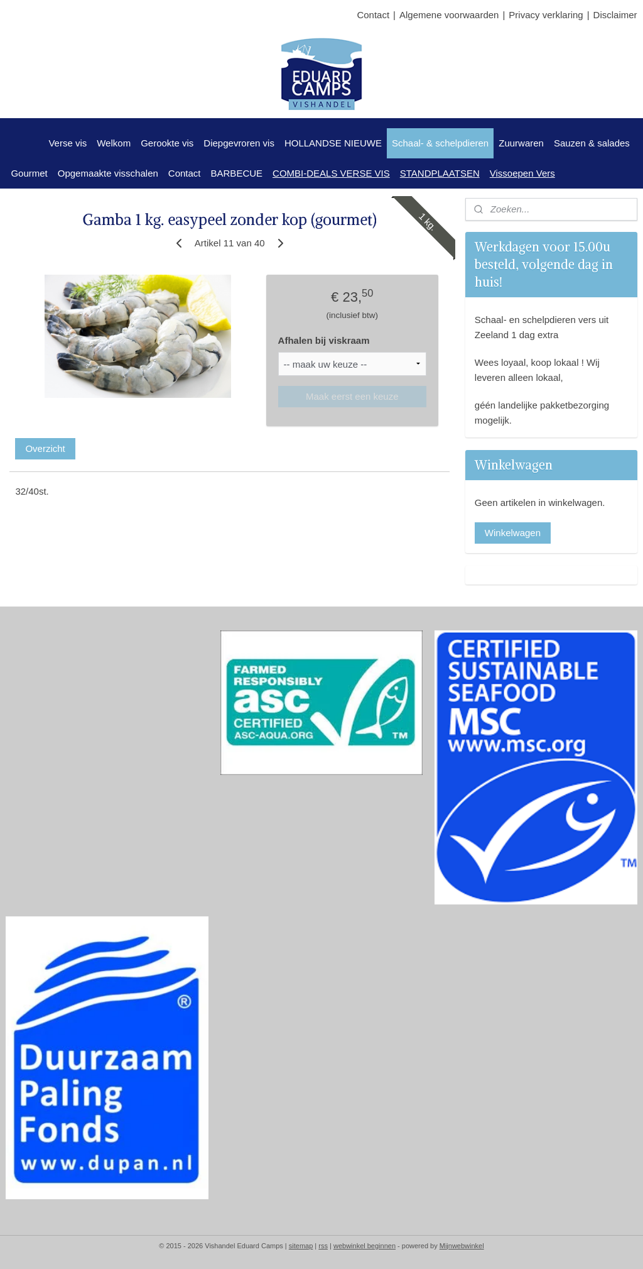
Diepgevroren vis (238, 143)
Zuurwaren (521, 143)
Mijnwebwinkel (462, 1246)
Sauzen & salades (592, 143)
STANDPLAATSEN (440, 173)
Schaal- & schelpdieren (440, 143)
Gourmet (29, 173)
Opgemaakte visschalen (108, 173)
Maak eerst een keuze (352, 395)
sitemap (301, 1246)
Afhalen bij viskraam (324, 340)
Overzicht (45, 448)
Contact (373, 14)
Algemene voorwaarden (449, 14)
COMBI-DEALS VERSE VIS (331, 173)
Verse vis (67, 143)
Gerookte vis (167, 143)
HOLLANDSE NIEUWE (333, 143)
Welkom (114, 143)
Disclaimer (615, 14)
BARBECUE (237, 173)
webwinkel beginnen (364, 1246)
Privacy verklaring (546, 14)
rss (323, 1246)
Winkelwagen (513, 532)
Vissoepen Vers (522, 173)
